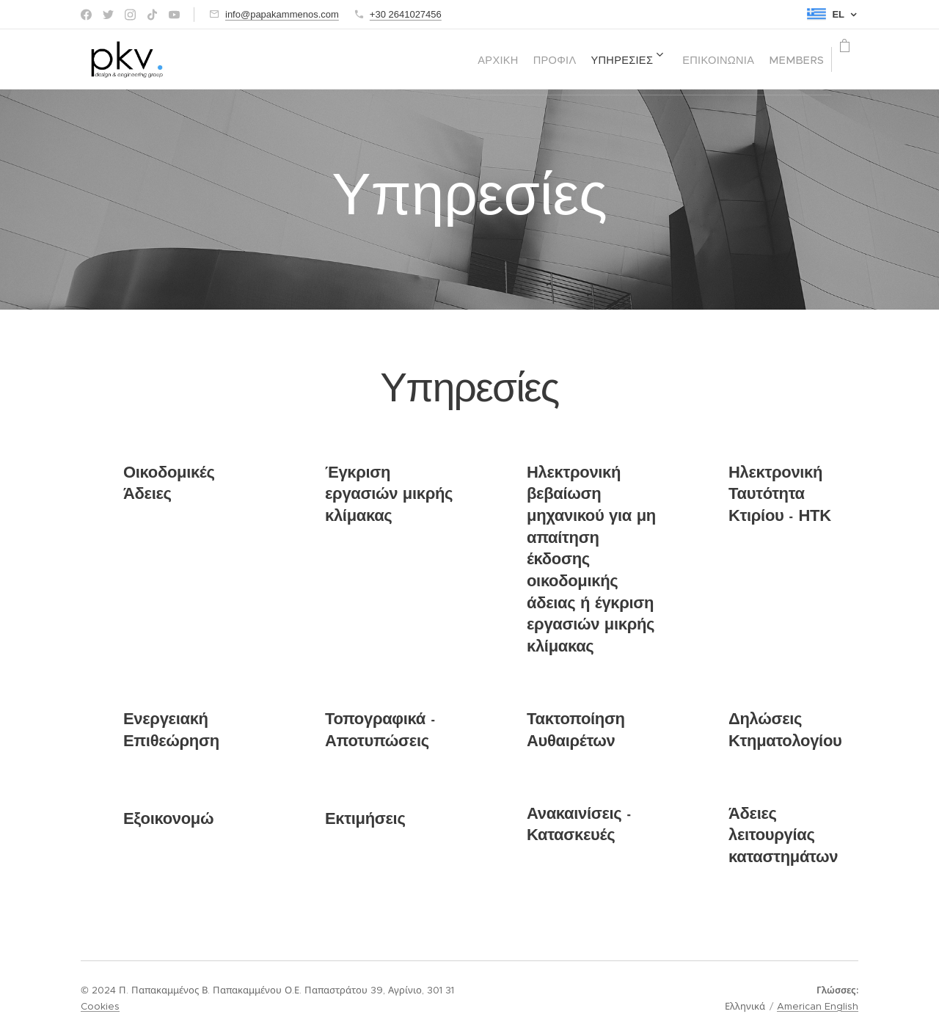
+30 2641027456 (406, 14)
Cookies (100, 1006)
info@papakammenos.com (282, 14)
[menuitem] (426, 59)
